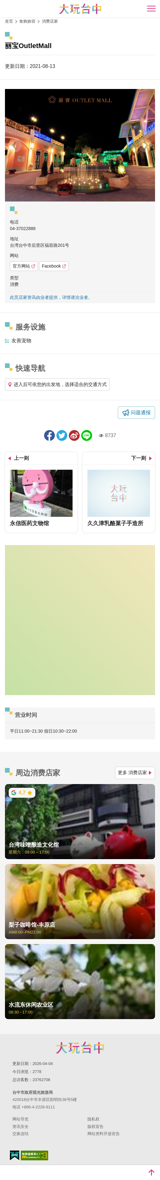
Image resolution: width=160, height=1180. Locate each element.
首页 (9, 21)
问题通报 (141, 412)
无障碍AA (34, 1155)
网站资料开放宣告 (103, 1133)
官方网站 (24, 266)
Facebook (54, 266)
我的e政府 (14, 1155)
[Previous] (15, 145)
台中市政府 (80, 1047)
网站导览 (20, 1119)
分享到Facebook (49, 435)
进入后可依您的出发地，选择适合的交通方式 (57, 384)
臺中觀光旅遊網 (80, 8)
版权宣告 (95, 1126)
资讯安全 (20, 1126)
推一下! (61, 435)
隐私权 (93, 1119)
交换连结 (20, 1133)
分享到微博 (74, 435)
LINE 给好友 (86, 435)
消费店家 (50, 21)
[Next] (145, 145)
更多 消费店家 (135, 772)
